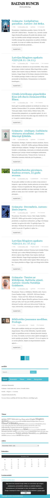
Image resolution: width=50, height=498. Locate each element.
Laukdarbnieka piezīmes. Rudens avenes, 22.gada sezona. (27, 172)
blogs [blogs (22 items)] (20, 419)
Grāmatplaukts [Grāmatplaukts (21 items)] (38, 423)
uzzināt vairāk (41, 490)
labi (26, 493)
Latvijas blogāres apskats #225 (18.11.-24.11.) (27, 59)
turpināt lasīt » (17, 49)
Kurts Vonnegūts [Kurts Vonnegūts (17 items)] (32, 429)
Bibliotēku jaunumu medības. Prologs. (30, 321)
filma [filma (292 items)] (4, 423)
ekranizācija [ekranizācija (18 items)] (41, 421)
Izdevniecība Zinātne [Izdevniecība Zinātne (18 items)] (34, 427)
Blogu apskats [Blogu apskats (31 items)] (26, 419)
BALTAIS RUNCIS (25, 3)
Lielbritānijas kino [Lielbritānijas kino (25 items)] (10, 433)
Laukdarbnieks (34, 178)
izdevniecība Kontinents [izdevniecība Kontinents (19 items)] (22, 425)
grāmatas (33, 27)
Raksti (5, 379)
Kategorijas (38, 379)
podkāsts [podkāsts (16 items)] (38, 433)
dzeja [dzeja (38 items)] (28, 421)
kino (32, 102)
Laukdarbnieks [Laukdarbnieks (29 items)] (32, 431)
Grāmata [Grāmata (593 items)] (12, 423)
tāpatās (32, 325)
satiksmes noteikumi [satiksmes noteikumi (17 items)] (11, 435)
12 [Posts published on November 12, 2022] (38, 463)
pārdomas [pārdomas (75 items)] (43, 433)
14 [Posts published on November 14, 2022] (4, 464)
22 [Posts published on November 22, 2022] (11, 466)
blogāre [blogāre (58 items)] (32, 419)
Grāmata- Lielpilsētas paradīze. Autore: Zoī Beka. (28, 22)
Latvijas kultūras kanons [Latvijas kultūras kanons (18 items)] (22, 431)
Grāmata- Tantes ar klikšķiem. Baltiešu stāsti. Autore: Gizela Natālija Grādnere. (27, 281)
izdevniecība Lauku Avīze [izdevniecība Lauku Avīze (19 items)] (34, 425)
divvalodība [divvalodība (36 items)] (23, 421)
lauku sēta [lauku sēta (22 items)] (39, 431)
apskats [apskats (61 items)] (4, 419)
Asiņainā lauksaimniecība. (9, 395)
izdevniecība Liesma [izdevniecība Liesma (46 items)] (8, 427)
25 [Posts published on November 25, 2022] (31, 466)
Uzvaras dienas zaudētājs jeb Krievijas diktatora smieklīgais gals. (20, 398)
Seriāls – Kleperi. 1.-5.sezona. (10, 391)
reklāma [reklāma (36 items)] (4, 435)
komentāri (13, 379)
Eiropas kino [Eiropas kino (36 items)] (34, 421)
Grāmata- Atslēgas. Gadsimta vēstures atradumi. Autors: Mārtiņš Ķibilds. (29, 133)
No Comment (45, 63)
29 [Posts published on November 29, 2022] (11, 468)
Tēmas (22, 379)
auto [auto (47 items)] (16, 419)
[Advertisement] (26, 14)
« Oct (3, 470)
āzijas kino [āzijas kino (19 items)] (26, 435)
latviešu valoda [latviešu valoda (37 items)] (12, 431)
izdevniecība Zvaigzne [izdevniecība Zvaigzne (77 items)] (10, 429)
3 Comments (41, 139)
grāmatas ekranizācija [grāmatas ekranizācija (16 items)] (29, 423)
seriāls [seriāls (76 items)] (18, 435)
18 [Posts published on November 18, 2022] (31, 464)
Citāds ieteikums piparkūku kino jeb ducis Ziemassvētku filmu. (29, 96)
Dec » (6, 470)
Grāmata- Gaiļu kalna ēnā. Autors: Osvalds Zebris (15, 388)
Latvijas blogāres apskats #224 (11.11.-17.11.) (27, 242)
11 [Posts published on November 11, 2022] (31, 463)
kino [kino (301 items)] (25, 429)
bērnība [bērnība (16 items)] (17, 421)
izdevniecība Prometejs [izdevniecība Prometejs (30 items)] (22, 427)
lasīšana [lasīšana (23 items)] (38, 429)
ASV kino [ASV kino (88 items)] (11, 419)
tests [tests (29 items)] (23, 435)
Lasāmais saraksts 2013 (8, 480)
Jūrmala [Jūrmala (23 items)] (21, 429)
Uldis (14, 27)
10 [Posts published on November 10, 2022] (25, 463)
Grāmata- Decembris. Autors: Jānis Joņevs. (29, 208)
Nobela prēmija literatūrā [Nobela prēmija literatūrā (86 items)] (26, 433)
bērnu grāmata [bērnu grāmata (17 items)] (12, 421)
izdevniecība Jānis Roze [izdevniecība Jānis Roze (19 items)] (10, 425)
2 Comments (41, 27)
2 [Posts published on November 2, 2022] (18, 461)
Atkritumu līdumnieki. (8, 385)
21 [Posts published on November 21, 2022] (4, 466)
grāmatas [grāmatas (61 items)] (21, 424)
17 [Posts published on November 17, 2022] (25, 464)
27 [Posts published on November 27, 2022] (45, 466)
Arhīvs (29, 379)
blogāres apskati (35, 63)
